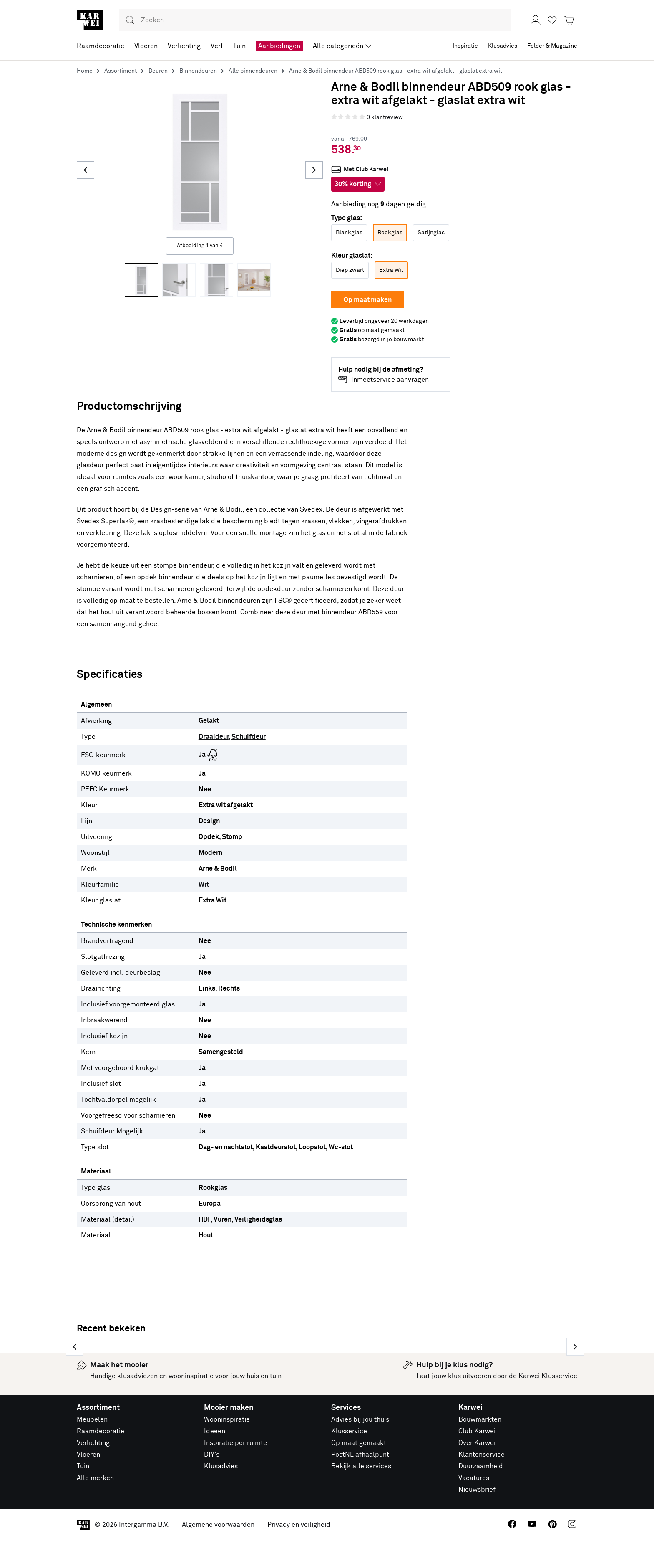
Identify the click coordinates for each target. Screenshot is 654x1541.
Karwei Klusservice (547, 1377)
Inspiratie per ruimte (235, 1444)
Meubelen (92, 1421)
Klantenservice (481, 1456)
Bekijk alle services (361, 1468)
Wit (204, 884)
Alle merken (95, 1479)
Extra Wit (391, 270)
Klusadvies (221, 1468)
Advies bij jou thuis (360, 1421)
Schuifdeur (248, 736)
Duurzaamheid (480, 1468)
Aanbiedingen (279, 46)
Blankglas (349, 233)
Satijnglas (431, 233)
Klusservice (349, 1432)
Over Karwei (477, 1444)
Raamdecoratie (100, 1432)
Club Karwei (477, 1432)
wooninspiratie (191, 1377)
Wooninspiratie (227, 1421)
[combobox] (315, 20)
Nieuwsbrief (477, 1491)
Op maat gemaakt (358, 1444)
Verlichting (93, 1444)
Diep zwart (350, 270)
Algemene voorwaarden (218, 1526)
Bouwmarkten (479, 1421)
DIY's (211, 1456)
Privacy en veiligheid (298, 1526)
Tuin (83, 1468)
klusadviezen (137, 1377)
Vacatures (473, 1479)
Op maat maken (368, 300)
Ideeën (214, 1432)
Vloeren (88, 1456)
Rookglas (389, 233)
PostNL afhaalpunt (360, 1456)
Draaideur (214, 736)
